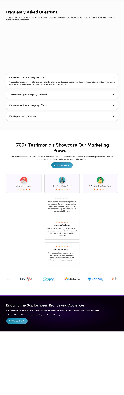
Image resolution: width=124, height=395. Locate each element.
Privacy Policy (116, 391)
